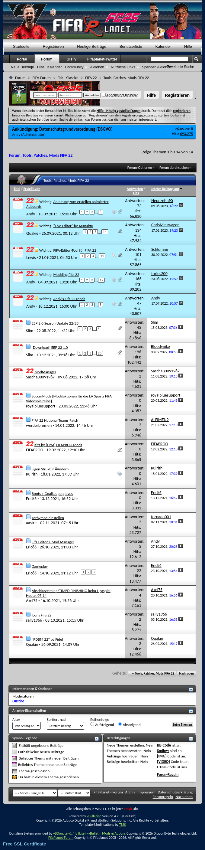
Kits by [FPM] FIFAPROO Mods (58, 445)
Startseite (21, 46)
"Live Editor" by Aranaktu (73, 226)
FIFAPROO (34, 450)
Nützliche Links (123, 67)
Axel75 (31, 600)
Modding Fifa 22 (66, 274)
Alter (16, 719)
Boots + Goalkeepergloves (52, 493)
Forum (46, 59)
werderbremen (39, 425)
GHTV (71, 59)
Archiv (130, 792)
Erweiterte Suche (180, 67)
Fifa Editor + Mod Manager (53, 542)
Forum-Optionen (139, 167)
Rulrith (31, 474)
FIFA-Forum (41, 77)
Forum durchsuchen (174, 167)
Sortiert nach (57, 719)
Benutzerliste (131, 46)
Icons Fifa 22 (41, 615)
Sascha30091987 (40, 377)
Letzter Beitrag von (167, 189)
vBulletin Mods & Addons (107, 833)
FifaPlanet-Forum (60, 837)
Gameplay (40, 566)
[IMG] (162, 756)
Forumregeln (163, 796)
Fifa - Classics (68, 77)
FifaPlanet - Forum (108, 792)
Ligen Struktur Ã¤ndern (50, 469)
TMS (122, 824)
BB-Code (164, 745)
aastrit (31, 522)
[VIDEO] (163, 761)
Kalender (163, 46)
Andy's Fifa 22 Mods (69, 298)
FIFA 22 (91, 77)
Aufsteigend (102, 724)
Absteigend (129, 724)
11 (102, 256)
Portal (22, 59)
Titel (17, 189)
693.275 (186, 133)
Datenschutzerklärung (175, 792)
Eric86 (31, 498)
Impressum (146, 792)
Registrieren (177, 95)
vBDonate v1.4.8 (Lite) (69, 833)
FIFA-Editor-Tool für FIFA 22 (74, 250)
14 (105, 232)
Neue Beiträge (22, 67)
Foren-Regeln (167, 774)
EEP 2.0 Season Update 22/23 (55, 323)
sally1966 (34, 620)
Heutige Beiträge (91, 46)
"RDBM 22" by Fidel (47, 639)
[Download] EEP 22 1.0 (50, 347)
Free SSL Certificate (24, 843)
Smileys (163, 750)
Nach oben (186, 673)
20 (99, 353)
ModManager (45, 372)
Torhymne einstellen (48, 517)
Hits (136, 193)
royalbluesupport (40, 406)
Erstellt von (31, 189)
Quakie (32, 233)
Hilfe (151, 95)
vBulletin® (94, 816)
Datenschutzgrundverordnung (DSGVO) (76, 129)
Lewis (31, 257)
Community (74, 67)
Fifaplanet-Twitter (102, 59)
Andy (16, 134)
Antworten (135, 189)
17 (101, 280)
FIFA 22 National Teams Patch (55, 420)
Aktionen (97, 67)
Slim (29, 330)
